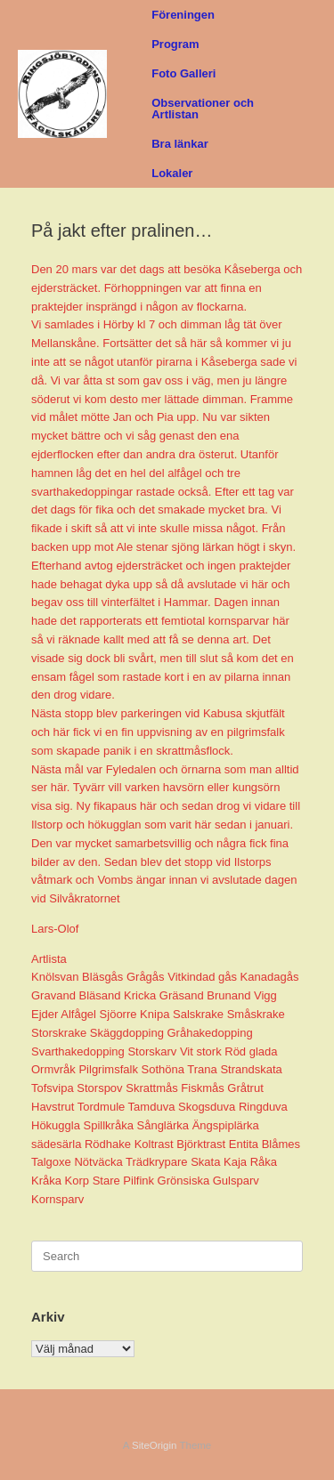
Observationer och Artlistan (202, 108)
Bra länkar (179, 143)
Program (175, 44)
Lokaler (171, 173)
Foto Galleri (183, 73)
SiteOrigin (154, 1445)
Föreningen (183, 14)
